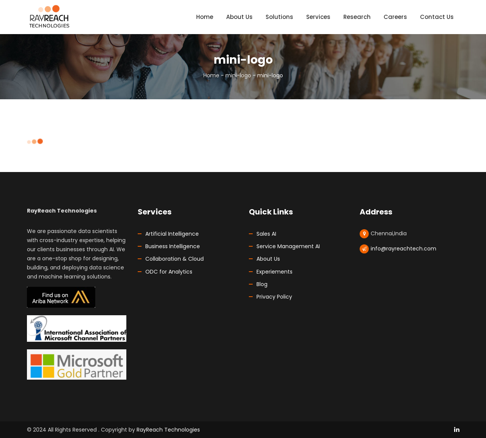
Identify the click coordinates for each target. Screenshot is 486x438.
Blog (261, 284)
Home (211, 75)
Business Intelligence (172, 246)
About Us (268, 259)
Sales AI (266, 234)
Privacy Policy (274, 296)
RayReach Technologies (168, 429)
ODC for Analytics (168, 271)
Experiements (274, 271)
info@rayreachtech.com (403, 248)
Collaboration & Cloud (174, 259)
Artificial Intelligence (172, 234)
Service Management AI (288, 246)
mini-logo (238, 75)
